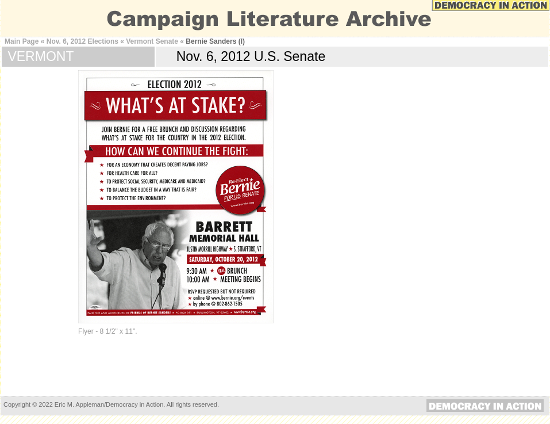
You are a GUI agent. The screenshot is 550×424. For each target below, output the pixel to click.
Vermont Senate (152, 41)
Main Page (22, 41)
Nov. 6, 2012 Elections (82, 41)
